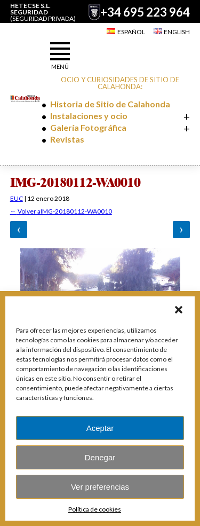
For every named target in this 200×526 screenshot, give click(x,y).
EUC (16, 198)
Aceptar (100, 428)
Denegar (100, 457)
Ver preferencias (100, 486)
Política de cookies (94, 509)
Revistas (67, 139)
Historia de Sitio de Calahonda (110, 104)
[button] (178, 309)
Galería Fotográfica (88, 127)
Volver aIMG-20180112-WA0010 (61, 211)
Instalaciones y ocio (88, 116)
